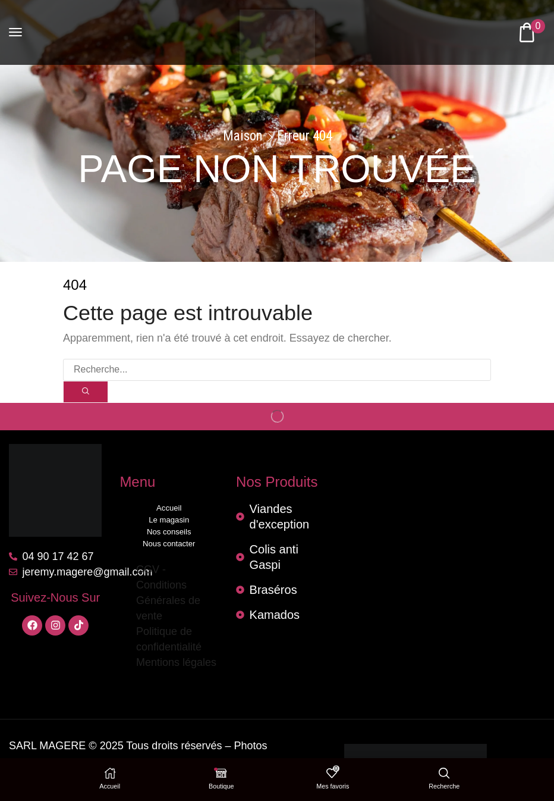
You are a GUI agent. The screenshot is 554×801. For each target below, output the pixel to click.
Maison (243, 136)
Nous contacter (169, 543)
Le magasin (169, 519)
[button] (15, 32)
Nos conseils (169, 531)
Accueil (168, 507)
